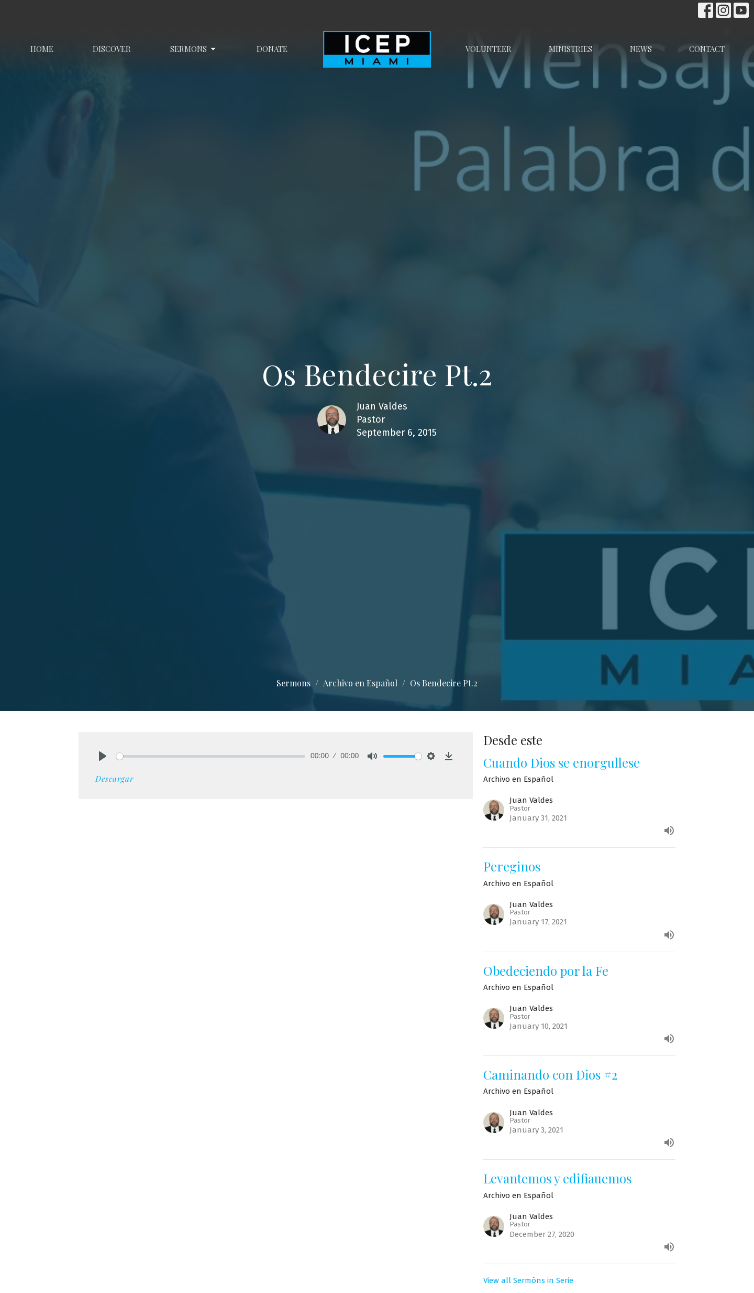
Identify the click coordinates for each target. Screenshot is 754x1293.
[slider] (210, 756)
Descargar (114, 778)
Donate (272, 49)
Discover (112, 49)
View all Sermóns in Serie (528, 1280)
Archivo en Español (360, 682)
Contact (707, 49)
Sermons (193, 49)
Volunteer (488, 49)
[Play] (102, 756)
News (641, 49)
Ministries (570, 49)
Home (41, 49)
